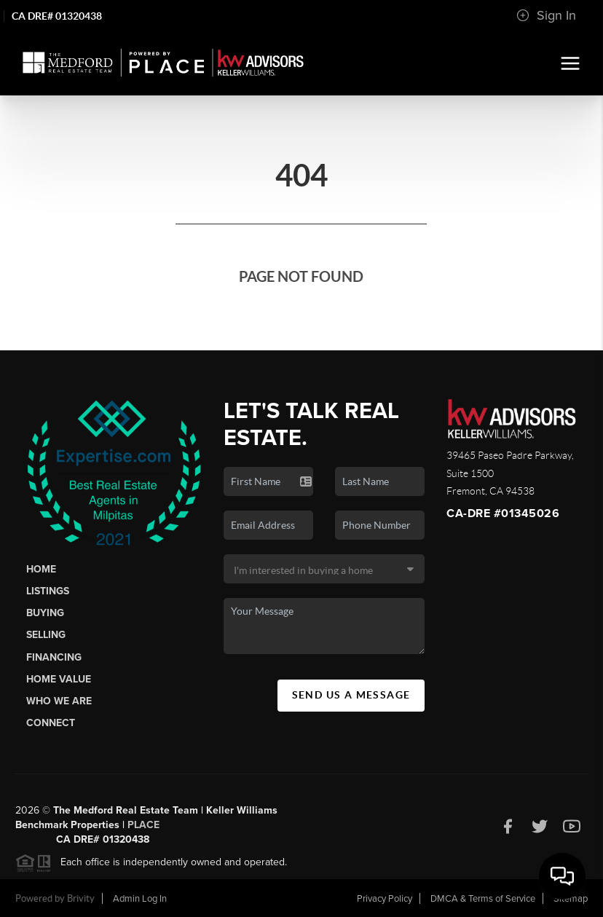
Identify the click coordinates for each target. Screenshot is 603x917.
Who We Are (59, 701)
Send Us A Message (351, 695)
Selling (46, 635)
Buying (45, 613)
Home (41, 569)
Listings (47, 591)
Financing (54, 657)
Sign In (546, 15)
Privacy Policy (384, 899)
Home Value (58, 679)
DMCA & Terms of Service (482, 899)
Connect (50, 723)
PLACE (143, 829)
